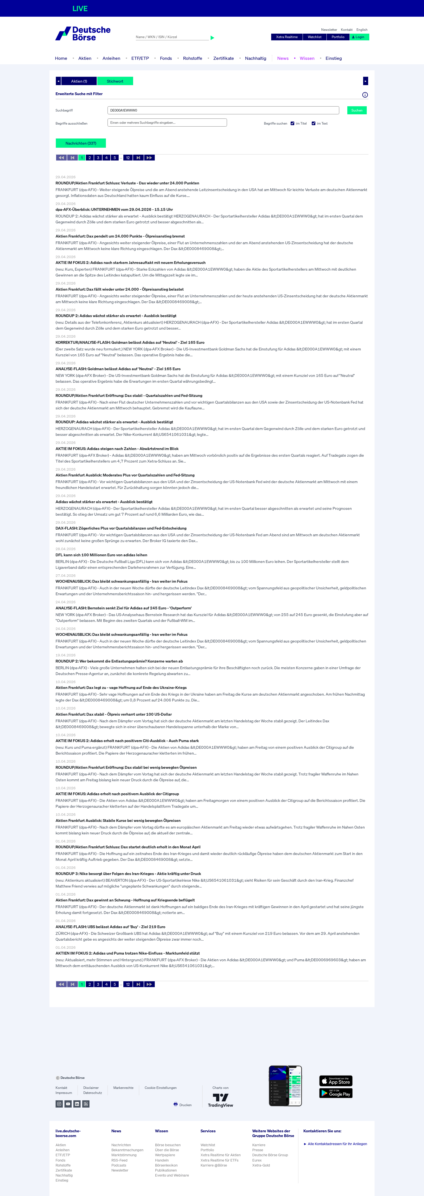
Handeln (162, 1160)
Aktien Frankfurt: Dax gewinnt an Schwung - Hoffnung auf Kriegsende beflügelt (125, 900)
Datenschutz (92, 1093)
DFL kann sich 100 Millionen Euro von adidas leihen (101, 554)
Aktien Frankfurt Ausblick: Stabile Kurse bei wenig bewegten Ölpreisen (118, 820)
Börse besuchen (168, 1145)
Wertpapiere (165, 1155)
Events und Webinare (172, 1175)
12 (128, 157)
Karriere (258, 1145)
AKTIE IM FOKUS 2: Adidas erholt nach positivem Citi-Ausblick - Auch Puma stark (127, 740)
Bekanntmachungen (127, 1150)
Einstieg (334, 58)
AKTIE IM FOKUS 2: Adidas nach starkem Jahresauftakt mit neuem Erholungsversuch (131, 262)
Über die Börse (167, 1150)
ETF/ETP (140, 58)
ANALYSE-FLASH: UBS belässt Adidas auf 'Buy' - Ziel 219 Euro (110, 926)
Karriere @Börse (214, 1165)
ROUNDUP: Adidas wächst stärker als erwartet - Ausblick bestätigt (114, 421)
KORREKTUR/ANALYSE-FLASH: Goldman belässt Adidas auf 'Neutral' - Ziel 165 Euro (130, 342)
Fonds (166, 58)
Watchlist (314, 37)
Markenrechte (123, 1088)
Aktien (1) (79, 81)
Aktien (84, 58)
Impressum (64, 1093)
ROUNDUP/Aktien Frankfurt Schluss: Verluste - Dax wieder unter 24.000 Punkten (127, 183)
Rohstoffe (192, 58)
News (283, 58)
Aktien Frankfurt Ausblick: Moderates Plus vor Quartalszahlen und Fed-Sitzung (125, 475)
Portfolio (338, 37)
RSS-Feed (119, 1160)
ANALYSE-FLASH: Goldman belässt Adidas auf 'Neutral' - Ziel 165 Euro (118, 368)
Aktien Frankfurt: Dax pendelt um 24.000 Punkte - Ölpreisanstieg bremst (120, 236)
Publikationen (166, 1170)
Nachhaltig (255, 58)
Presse (257, 1150)
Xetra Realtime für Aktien (221, 1155)
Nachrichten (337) (81, 143)
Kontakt (347, 30)
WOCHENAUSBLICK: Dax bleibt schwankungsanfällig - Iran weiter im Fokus (122, 581)
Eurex (257, 1160)
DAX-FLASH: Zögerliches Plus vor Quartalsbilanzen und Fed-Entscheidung (121, 528)
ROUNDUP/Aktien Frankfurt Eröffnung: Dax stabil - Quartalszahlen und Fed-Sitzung (129, 395)
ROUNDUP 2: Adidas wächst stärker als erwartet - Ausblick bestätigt (116, 315)
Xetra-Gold (261, 1165)
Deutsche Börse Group (270, 1155)
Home (61, 58)
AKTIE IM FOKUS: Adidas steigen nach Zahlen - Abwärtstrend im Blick (117, 448)
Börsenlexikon (166, 1165)
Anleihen (111, 58)
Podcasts (118, 1165)
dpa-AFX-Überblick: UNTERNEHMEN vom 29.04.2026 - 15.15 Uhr (114, 209)
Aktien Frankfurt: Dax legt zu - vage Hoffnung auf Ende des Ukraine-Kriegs (121, 687)
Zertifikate (223, 58)
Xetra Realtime (287, 37)
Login (357, 37)
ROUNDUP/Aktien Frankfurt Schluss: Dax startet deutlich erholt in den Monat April (128, 846)
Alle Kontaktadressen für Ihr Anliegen (335, 1143)
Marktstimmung (124, 1155)
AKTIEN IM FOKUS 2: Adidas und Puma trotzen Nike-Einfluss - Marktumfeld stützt (128, 953)
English (362, 30)
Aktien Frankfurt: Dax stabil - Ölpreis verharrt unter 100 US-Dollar (114, 714)
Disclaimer (91, 1088)
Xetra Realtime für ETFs (219, 1160)
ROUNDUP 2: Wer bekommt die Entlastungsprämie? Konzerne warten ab (119, 661)
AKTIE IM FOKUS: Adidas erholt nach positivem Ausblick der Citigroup (117, 793)
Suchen (357, 110)
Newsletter (329, 30)
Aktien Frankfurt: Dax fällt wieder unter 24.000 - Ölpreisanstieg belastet (120, 289)
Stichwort (115, 81)
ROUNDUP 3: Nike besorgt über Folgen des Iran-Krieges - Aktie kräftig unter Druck (128, 873)
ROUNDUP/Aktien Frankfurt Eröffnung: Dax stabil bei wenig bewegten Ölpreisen (126, 767)
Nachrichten (121, 1145)
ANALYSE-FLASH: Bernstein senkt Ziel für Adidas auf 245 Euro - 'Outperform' (124, 608)
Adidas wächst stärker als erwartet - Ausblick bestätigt (104, 501)
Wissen (307, 58)
